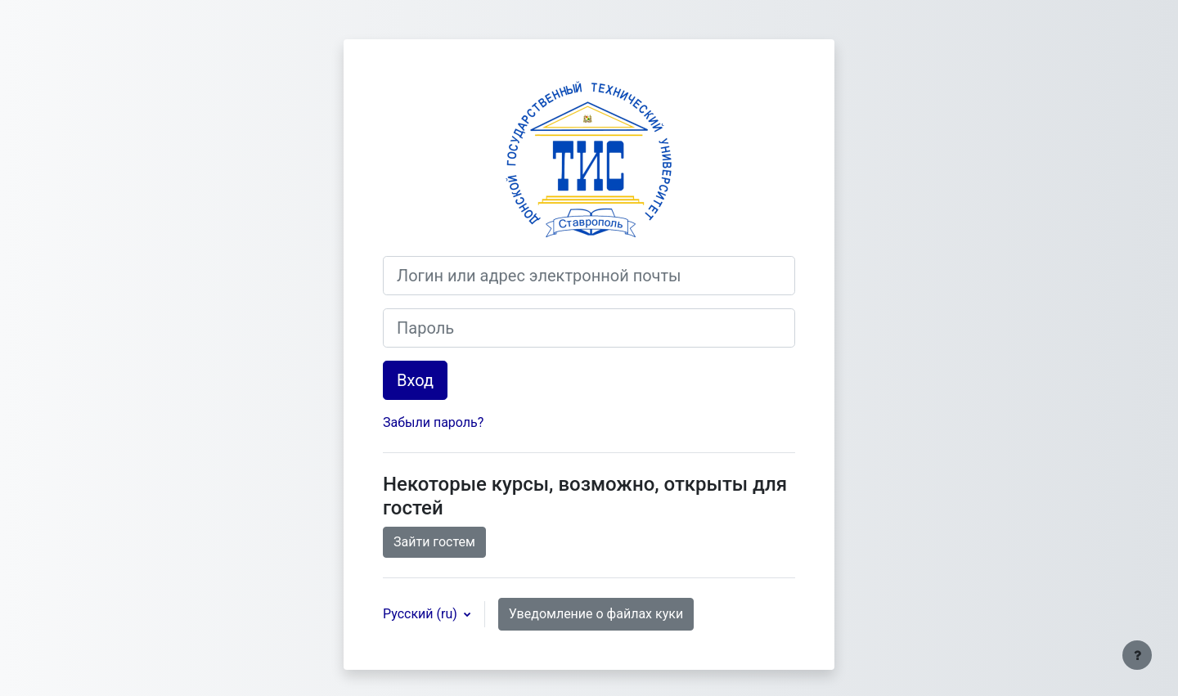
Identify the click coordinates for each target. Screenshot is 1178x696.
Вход (415, 380)
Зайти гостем (434, 542)
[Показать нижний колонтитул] (1137, 655)
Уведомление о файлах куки (596, 614)
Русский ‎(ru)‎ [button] (422, 614)
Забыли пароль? (433, 422)
